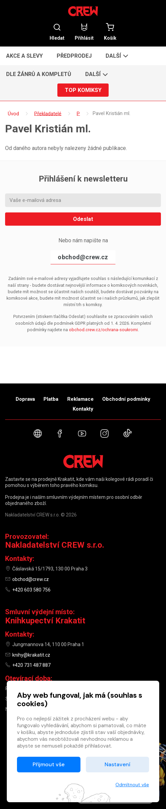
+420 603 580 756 (31, 589)
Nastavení (117, 764)
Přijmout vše (48, 764)
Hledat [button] (57, 31)
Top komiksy (83, 90)
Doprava (25, 399)
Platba (50, 399)
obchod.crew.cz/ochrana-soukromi (103, 329)
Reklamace (80, 399)
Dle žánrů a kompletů (38, 74)
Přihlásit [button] (84, 31)
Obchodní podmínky (126, 399)
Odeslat (83, 219)
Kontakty (83, 409)
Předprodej (74, 56)
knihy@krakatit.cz (31, 655)
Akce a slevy (24, 56)
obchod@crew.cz (83, 257)
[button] (116, 55)
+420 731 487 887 (31, 665)
